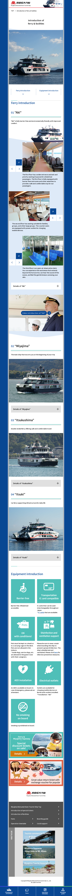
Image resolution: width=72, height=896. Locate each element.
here (56, 652)
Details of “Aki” (19, 286)
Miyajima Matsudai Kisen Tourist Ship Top (26, 807)
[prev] (12, 169)
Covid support (42, 823)
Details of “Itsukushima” (23, 483)
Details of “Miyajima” (21, 409)
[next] (19, 169)
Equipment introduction (49, 90)
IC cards (41, 612)
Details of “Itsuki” (20, 557)
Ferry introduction (23, 90)
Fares (13, 819)
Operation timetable (18, 823)
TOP (12, 11)
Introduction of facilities (20, 814)
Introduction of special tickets (22, 810)
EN (58, 4)
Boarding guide (42, 819)
